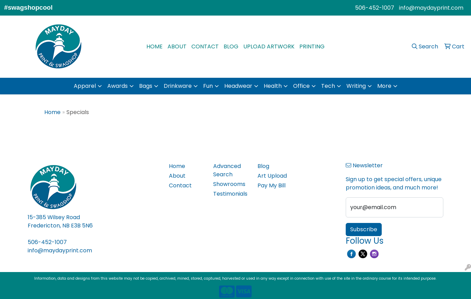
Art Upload (272, 176)
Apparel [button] (85, 86)
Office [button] (301, 86)
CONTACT (205, 46)
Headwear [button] (238, 86)
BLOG (231, 46)
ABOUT (177, 46)
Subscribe (363, 229)
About (177, 176)
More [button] (384, 86)
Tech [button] (328, 86)
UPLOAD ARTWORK (269, 46)
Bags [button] (145, 86)
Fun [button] (208, 86)
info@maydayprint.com (431, 8)
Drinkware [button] (178, 86)
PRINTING (312, 46)
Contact (180, 185)
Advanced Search (227, 170)
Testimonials (230, 194)
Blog (263, 166)
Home (52, 112)
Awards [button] (117, 86)
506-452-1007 (374, 8)
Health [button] (273, 86)
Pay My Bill (271, 185)
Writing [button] (356, 86)
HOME (154, 46)
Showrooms (229, 184)
